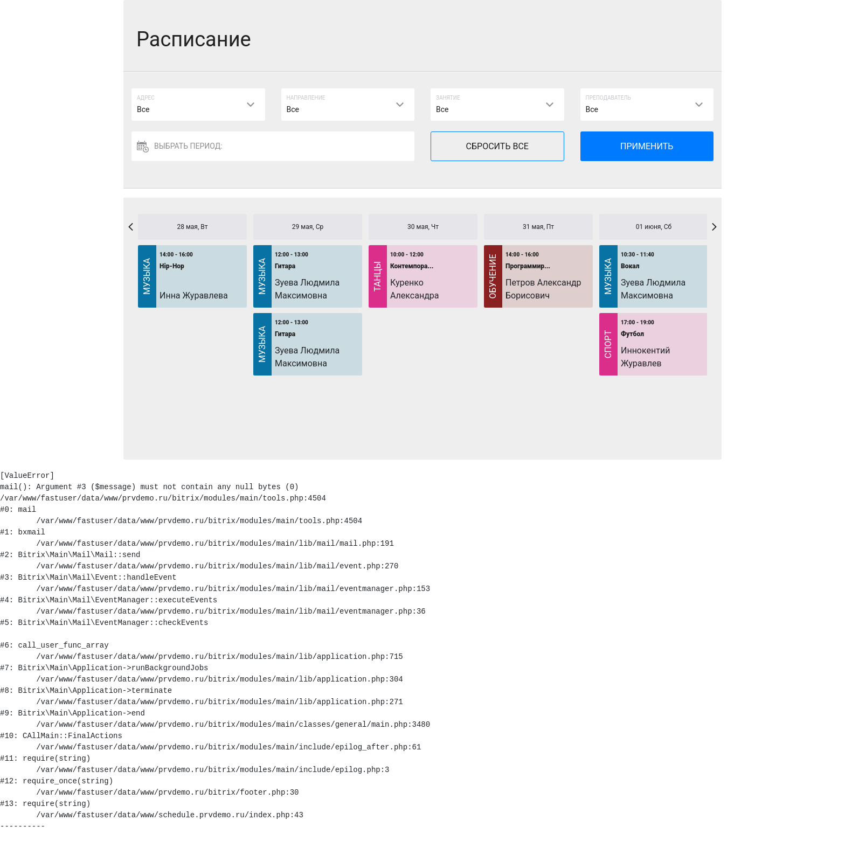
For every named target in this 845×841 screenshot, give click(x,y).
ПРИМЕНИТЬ (646, 146)
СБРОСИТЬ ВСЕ (497, 146)
